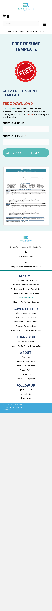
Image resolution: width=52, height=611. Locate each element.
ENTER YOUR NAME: (14, 123)
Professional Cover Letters (26, 322)
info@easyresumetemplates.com (28, 31)
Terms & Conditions (26, 366)
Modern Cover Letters (26, 317)
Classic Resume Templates (26, 280)
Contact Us (26, 374)
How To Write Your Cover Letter (26, 330)
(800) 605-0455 (26, 256)
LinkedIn (26, 394)
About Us (26, 357)
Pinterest (26, 398)
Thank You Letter (26, 341)
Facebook (26, 390)
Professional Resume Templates (26, 289)
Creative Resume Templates (26, 293)
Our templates (9, 109)
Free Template (26, 297)
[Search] (21, 23)
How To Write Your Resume (26, 302)
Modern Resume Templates (26, 285)
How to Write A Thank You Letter (26, 346)
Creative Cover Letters (26, 326)
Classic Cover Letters (26, 313)
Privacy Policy (26, 370)
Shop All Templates (26, 379)
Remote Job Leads (26, 361)
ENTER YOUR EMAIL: (14, 136)
